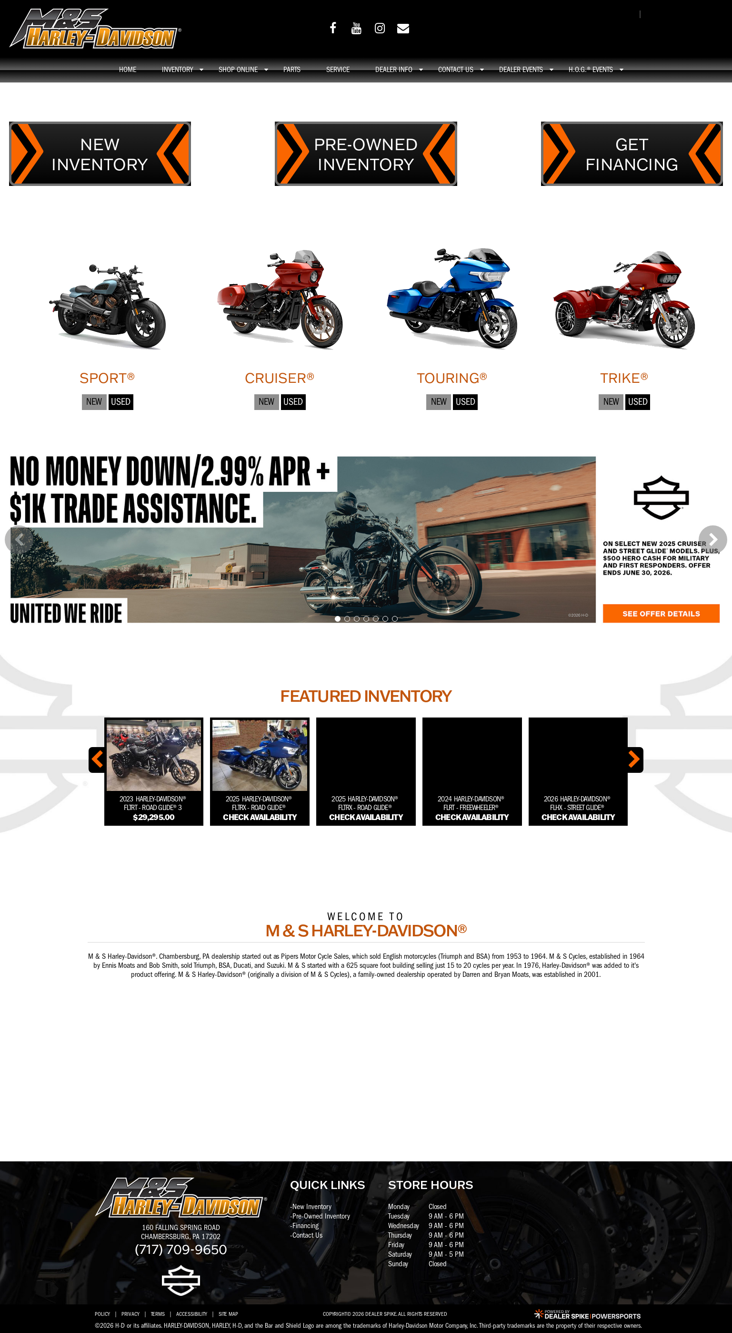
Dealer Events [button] (521, 69)
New (94, 401)
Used (120, 401)
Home (127, 69)
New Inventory (311, 1206)
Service (338, 69)
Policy (102, 1314)
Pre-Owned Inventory (321, 1216)
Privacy (130, 1314)
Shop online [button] (238, 69)
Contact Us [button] (455, 69)
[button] (19, 539)
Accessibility (191, 1314)
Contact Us (307, 1235)
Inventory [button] (177, 69)
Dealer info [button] (393, 69)
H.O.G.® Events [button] (591, 69)
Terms (158, 1314)
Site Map (228, 1314)
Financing (305, 1225)
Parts (292, 69)
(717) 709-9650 (181, 1249)
